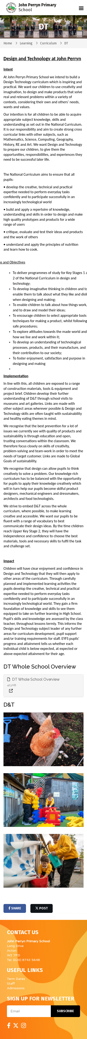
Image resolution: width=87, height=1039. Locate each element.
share (14, 908)
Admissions (16, 988)
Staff (11, 984)
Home (7, 43)
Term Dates (16, 979)
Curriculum (48, 43)
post (41, 908)
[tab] (43, 686)
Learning (26, 43)
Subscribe (65, 1011)
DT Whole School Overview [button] (33, 679)
